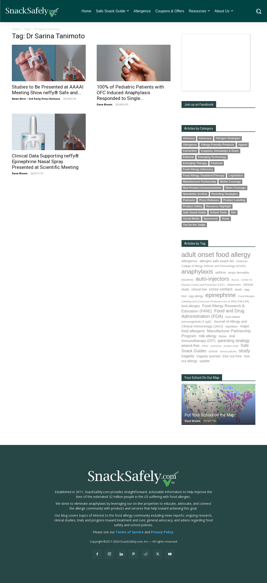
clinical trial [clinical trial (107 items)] (199, 289)
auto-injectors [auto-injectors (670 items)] (212, 279)
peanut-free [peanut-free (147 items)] (190, 346)
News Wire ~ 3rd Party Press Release (36, 98)
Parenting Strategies (224, 194)
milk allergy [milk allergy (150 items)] (208, 336)
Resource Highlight (218, 206)
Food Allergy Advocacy (198, 169)
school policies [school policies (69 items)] (228, 351)
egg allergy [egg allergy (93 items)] (196, 296)
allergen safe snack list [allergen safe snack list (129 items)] (217, 261)
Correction (190, 150)
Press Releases (209, 200)
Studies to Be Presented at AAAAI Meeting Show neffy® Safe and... (47, 89)
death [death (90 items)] (238, 289)
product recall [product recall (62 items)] (231, 346)
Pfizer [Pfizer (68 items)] (205, 346)
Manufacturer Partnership (199, 181)
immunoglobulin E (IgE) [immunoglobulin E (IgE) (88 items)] (196, 321)
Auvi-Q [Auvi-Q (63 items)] (235, 279)
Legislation (235, 175)
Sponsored (211, 218)
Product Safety (192, 206)
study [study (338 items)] (244, 350)
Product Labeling (234, 200)
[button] (259, 11)
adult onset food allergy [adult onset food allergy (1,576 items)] (216, 254)
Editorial (188, 157)
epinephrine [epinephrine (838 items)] (220, 295)
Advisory (189, 138)
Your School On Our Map (201, 377)
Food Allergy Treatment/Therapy (204, 175)
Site (233, 212)
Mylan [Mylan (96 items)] (223, 336)
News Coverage (236, 187)
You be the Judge (194, 224)
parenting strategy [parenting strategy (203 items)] (234, 340)
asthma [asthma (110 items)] (220, 272)
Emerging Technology (212, 157)
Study (225, 218)
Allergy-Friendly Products (217, 144)
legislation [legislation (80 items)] (232, 326)
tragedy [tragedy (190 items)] (187, 356)
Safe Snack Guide (194, 212)
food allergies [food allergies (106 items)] (190, 306)
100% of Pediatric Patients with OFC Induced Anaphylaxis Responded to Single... (130, 92)
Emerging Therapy (195, 163)
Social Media (191, 218)
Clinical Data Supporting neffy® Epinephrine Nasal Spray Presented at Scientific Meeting (45, 161)
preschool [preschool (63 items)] (216, 346)
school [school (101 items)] (213, 351)
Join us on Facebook (198, 104)
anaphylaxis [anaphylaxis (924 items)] (197, 271)
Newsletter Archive (195, 194)
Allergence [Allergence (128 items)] (189, 261)
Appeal (242, 144)
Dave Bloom (104, 104)
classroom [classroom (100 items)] (234, 284)
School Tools (218, 212)
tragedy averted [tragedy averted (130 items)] (208, 356)
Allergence (190, 144)
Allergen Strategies (228, 138)
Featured (216, 163)
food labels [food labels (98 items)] (233, 317)
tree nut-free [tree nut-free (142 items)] (232, 356)
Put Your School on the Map (209, 415)
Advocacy (205, 138)
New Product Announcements (202, 187)
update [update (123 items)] (205, 361)
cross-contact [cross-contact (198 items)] (220, 289)
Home (16, 29)
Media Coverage (230, 181)
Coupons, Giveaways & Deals (220, 150)
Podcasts (189, 200)
